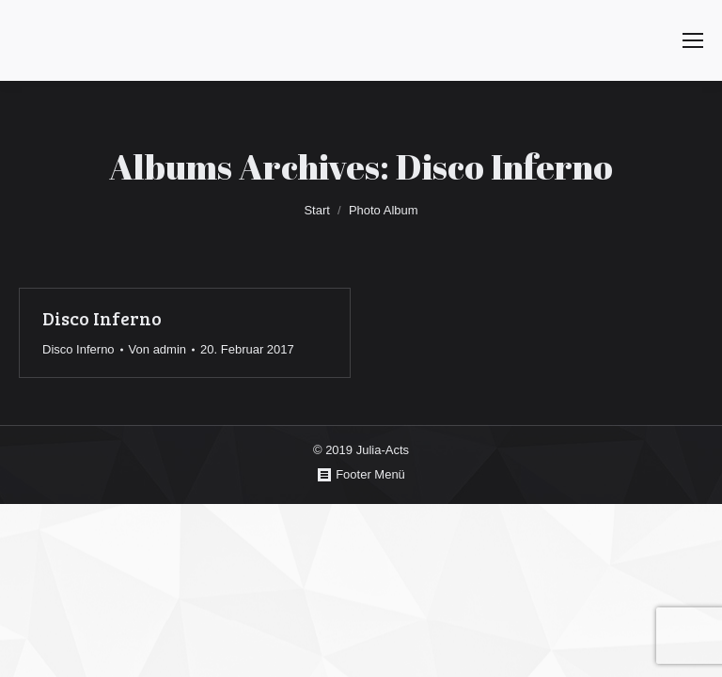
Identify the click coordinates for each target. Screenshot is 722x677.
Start (316, 210)
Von (157, 349)
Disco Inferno (102, 318)
